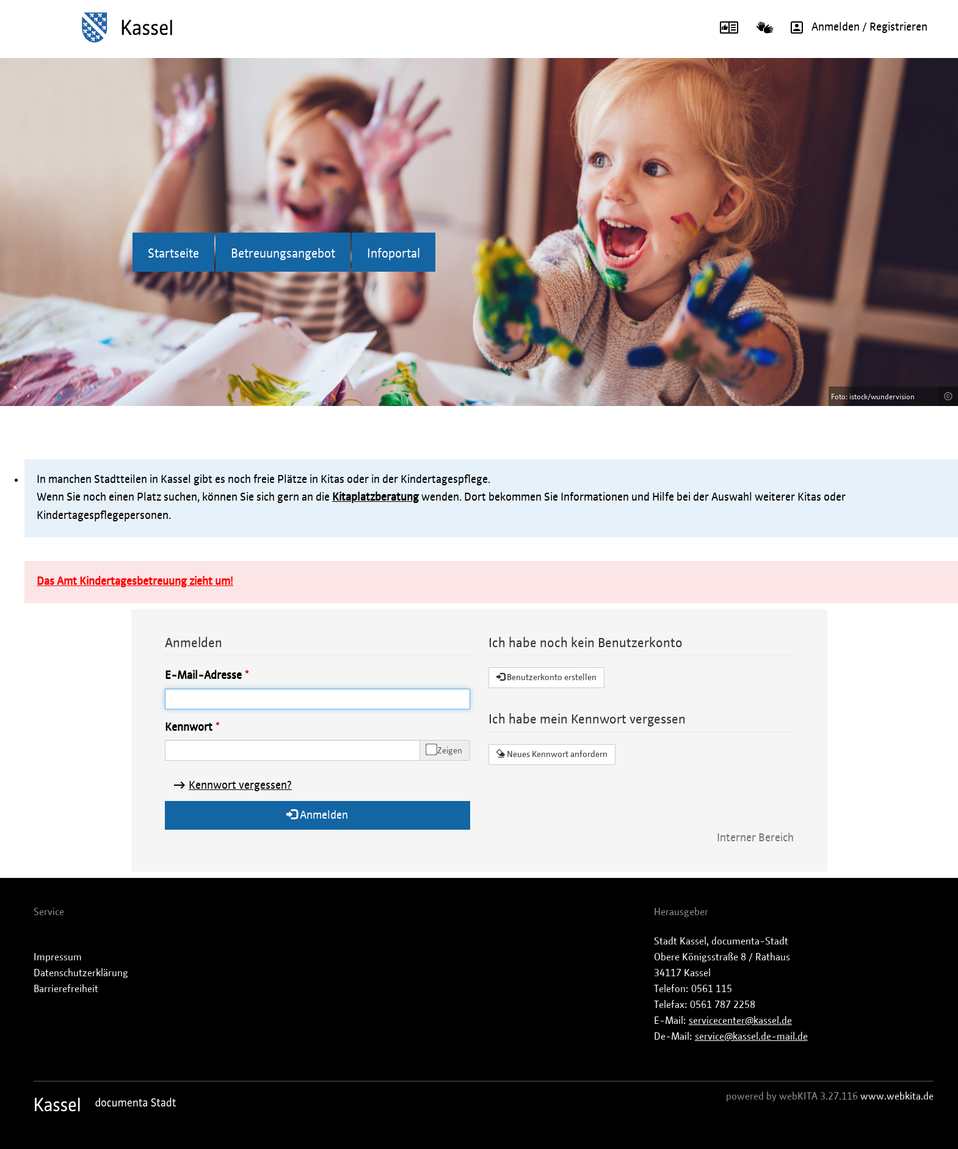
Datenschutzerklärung (81, 973)
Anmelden (317, 814)
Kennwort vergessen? (240, 785)
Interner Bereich (755, 838)
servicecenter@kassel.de (740, 1021)
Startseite (173, 254)
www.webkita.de (897, 1096)
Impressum (58, 957)
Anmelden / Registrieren (854, 27)
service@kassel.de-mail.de (751, 1037)
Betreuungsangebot (283, 254)
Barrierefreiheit (66, 989)
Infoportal (393, 254)
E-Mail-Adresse (203, 675)
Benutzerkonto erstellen (546, 677)
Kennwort (188, 727)
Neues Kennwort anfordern (552, 754)
